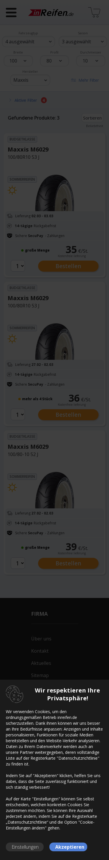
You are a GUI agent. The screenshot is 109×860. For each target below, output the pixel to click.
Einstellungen (25, 847)
